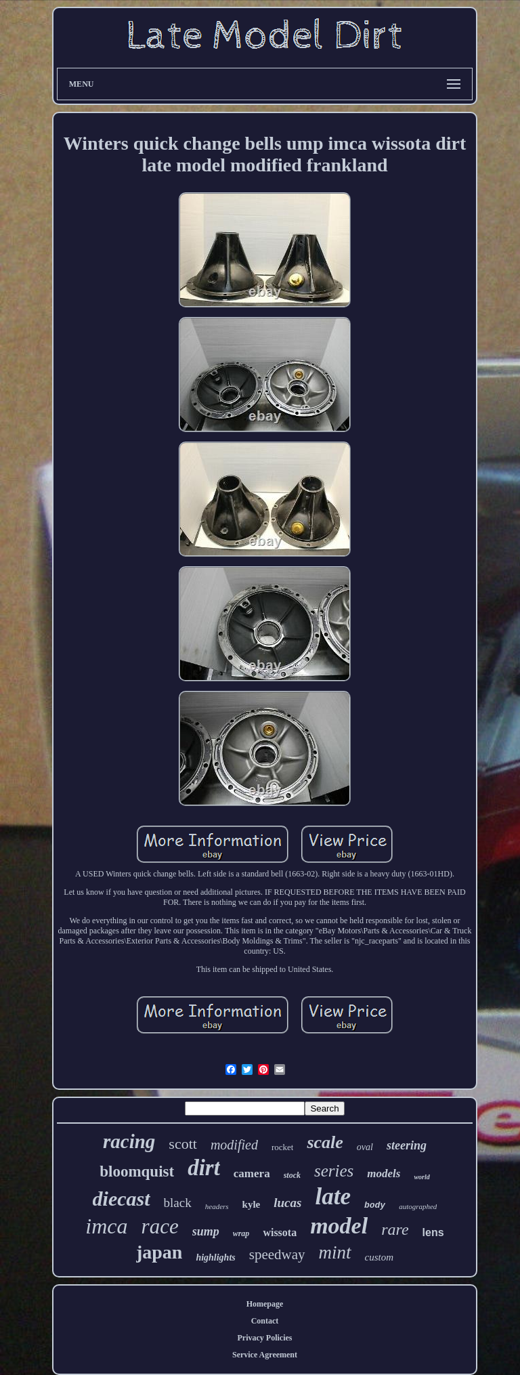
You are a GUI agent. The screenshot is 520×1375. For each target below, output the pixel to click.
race (160, 1226)
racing (129, 1141)
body (374, 1205)
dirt (204, 1168)
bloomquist (137, 1171)
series (333, 1171)
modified (234, 1144)
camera (252, 1173)
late (332, 1196)
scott (183, 1143)
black (178, 1203)
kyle (251, 1204)
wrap (241, 1233)
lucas (287, 1203)
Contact (265, 1321)
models (383, 1173)
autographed (418, 1206)
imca (106, 1226)
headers (217, 1206)
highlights (215, 1257)
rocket (282, 1147)
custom (379, 1257)
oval (365, 1147)
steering (407, 1145)
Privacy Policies (265, 1337)
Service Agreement (264, 1354)
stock (292, 1175)
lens (433, 1232)
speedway (277, 1254)
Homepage (265, 1304)
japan (159, 1252)
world (421, 1177)
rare (394, 1229)
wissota (280, 1232)
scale (325, 1142)
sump (205, 1231)
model (339, 1225)
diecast (121, 1198)
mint (335, 1252)
